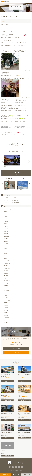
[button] (3, 161)
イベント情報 (17, 348)
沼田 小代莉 (6, 209)
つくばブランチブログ (8, 197)
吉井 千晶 (6, 265)
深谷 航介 (6, 248)
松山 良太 (6, 243)
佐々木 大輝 (6, 260)
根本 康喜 (6, 238)
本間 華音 (6, 322)
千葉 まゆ (6, 246)
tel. (15, 342)
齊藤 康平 (6, 312)
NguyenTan (6, 293)
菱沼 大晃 (6, 270)
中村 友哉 (6, 278)
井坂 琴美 (6, 251)
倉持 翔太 (6, 297)
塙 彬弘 (5, 258)
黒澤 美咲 (6, 223)
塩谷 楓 (4, 21)
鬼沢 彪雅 (6, 275)
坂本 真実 (6, 280)
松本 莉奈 (6, 233)
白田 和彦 (6, 228)
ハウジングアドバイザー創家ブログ (10, 20)
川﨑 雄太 (6, 263)
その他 (5, 307)
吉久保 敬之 (6, 236)
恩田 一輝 (6, 285)
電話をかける (27, 474)
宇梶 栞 (5, 283)
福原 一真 (6, 231)
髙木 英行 (6, 214)
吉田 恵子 (6, 302)
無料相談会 (17, 352)
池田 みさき (6, 290)
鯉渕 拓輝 (6, 256)
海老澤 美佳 (6, 317)
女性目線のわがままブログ (9, 200)
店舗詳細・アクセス (8, 381)
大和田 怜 (6, 273)
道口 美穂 (6, 310)
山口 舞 (5, 295)
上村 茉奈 (6, 216)
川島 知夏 (6, 221)
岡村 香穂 (6, 320)
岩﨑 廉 (5, 211)
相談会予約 (6, 474)
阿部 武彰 (6, 305)
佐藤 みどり (6, 268)
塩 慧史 (5, 253)
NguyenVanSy (7, 300)
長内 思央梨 (6, 288)
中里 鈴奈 (6, 226)
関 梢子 (5, 315)
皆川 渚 (5, 241)
